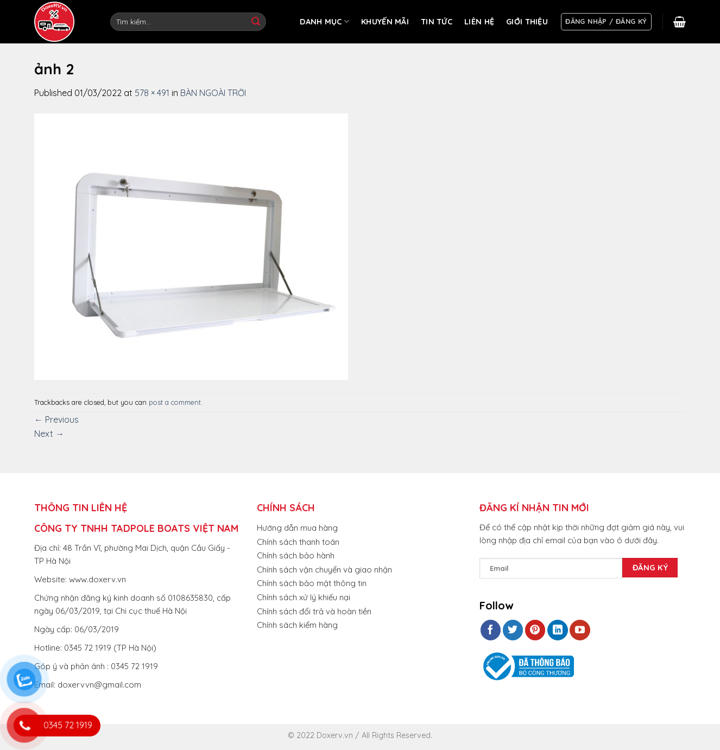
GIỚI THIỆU (527, 22)
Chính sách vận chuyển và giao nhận (324, 569)
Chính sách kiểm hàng (297, 625)
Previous (56, 419)
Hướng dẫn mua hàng (297, 528)
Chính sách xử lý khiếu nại (303, 597)
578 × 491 (152, 92)
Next (49, 433)
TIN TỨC (436, 22)
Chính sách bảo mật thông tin (312, 583)
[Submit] (256, 21)
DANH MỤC (324, 21)
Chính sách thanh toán (298, 542)
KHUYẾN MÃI (385, 22)
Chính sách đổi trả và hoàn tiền (314, 611)
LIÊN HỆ (479, 22)
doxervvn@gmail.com (99, 684)
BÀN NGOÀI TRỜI (213, 92)
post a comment (175, 402)
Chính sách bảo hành (295, 555)
